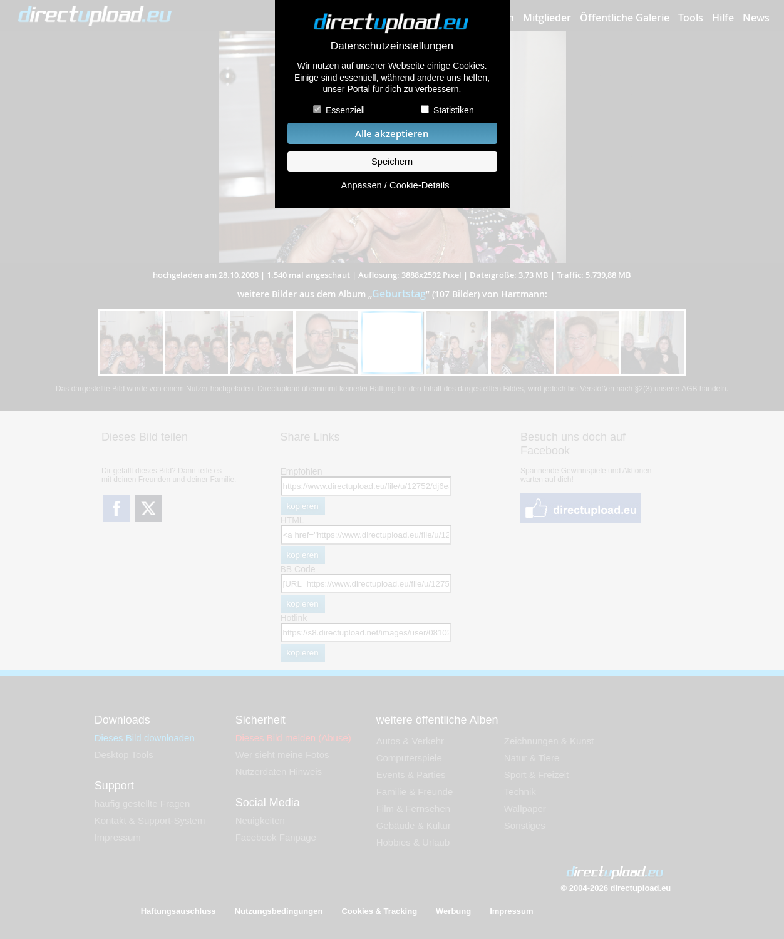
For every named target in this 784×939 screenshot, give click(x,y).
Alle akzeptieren (392, 134)
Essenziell (345, 110)
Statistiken (453, 110)
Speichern (392, 161)
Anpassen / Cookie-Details (395, 185)
